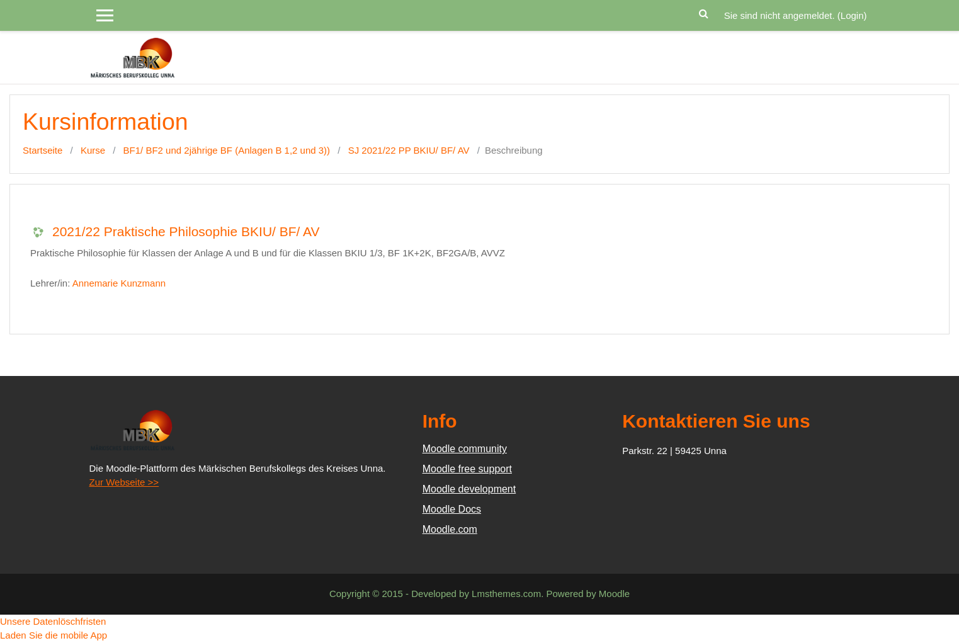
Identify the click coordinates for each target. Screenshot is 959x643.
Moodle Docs (452, 509)
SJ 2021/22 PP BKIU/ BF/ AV (409, 150)
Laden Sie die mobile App (53, 635)
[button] (704, 12)
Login (852, 15)
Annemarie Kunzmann (119, 283)
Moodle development (469, 489)
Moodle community (465, 448)
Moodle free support (467, 469)
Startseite (42, 150)
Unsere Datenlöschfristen (53, 621)
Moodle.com (450, 529)
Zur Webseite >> (124, 482)
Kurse (93, 150)
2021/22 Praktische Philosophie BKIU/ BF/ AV (186, 231)
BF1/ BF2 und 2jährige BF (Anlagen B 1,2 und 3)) (227, 150)
